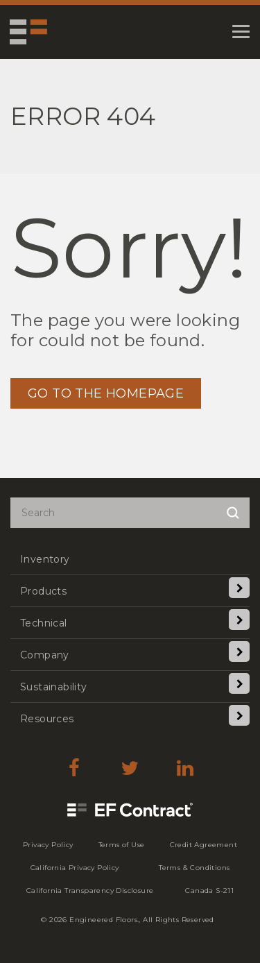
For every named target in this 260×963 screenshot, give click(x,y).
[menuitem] (130, 558)
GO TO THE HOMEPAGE (106, 393)
